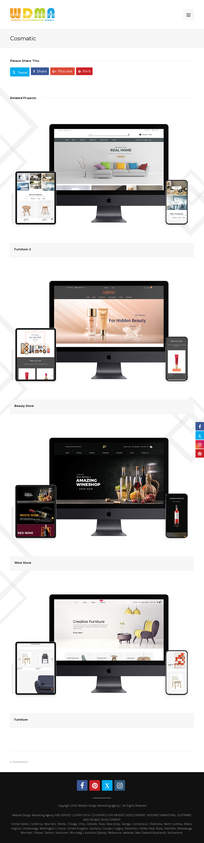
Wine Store (22, 563)
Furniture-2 (22, 249)
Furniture (21, 719)
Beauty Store (24, 406)
